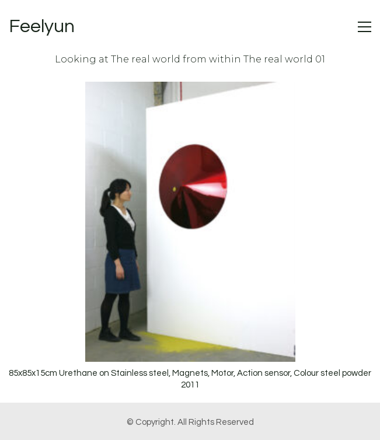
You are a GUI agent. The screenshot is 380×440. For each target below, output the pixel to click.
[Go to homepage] (42, 27)
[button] (364, 27)
